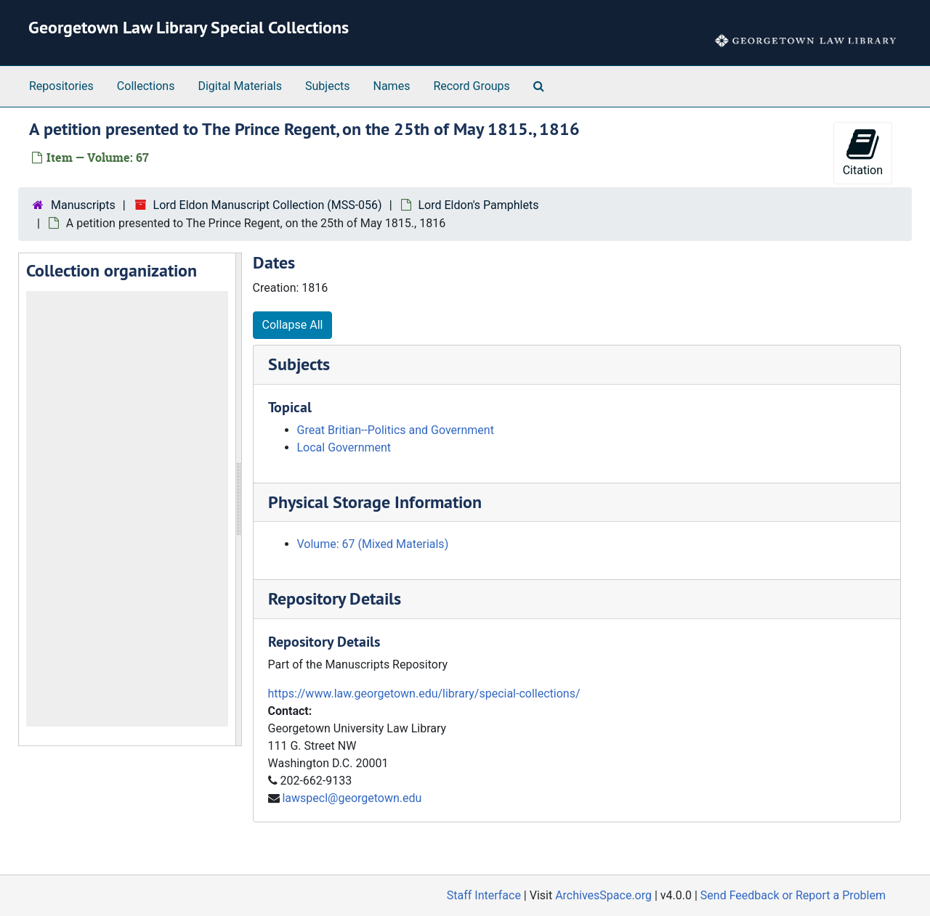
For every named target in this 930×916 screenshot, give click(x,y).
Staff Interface (484, 895)
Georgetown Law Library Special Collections (188, 27)
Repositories (61, 86)
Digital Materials (240, 86)
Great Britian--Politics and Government (395, 430)
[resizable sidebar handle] (238, 499)
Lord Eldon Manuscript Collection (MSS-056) (267, 205)
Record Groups (471, 86)
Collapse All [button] (292, 325)
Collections (146, 86)
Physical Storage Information (375, 502)
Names (392, 86)
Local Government (344, 447)
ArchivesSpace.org (603, 895)
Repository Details (334, 598)
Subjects (327, 86)
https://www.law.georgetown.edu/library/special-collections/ (424, 693)
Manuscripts (83, 205)
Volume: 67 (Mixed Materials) (373, 544)
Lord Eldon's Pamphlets (478, 205)
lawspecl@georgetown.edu (351, 798)
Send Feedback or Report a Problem (793, 895)
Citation (863, 152)
